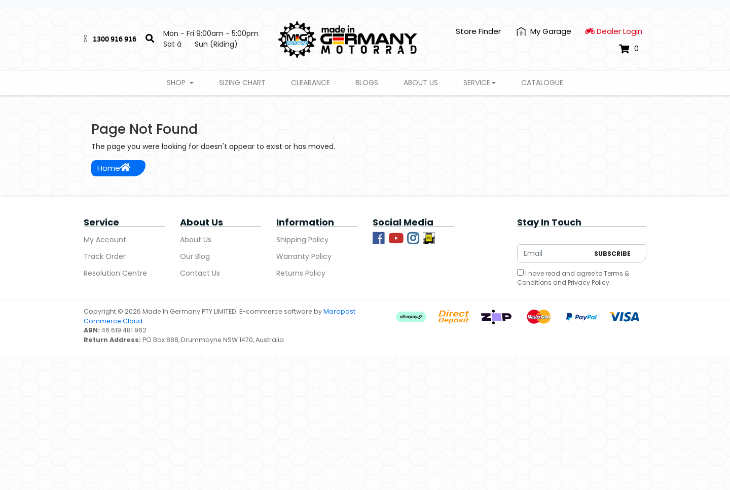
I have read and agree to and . (573, 278)
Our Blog (195, 256)
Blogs (366, 83)
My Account (105, 240)
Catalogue (542, 83)
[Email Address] (553, 253)
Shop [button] (177, 83)
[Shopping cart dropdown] (628, 48)
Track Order (105, 256)
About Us (421, 83)
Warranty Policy (304, 256)
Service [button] (476, 83)
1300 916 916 (114, 38)
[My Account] (543, 32)
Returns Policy (300, 273)
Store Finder (478, 31)
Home (113, 168)
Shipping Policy (302, 240)
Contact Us (200, 273)
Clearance (310, 83)
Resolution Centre (115, 273)
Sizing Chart (242, 83)
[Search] (149, 39)
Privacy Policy (588, 282)
